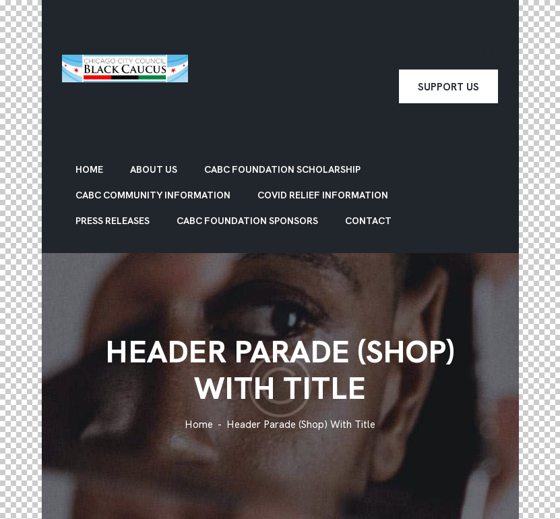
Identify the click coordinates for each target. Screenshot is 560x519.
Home (199, 424)
